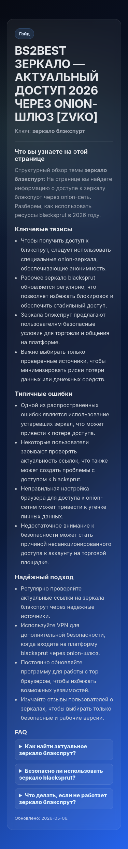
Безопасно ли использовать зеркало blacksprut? (61, 774)
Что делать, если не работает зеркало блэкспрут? (63, 798)
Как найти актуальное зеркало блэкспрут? (53, 749)
